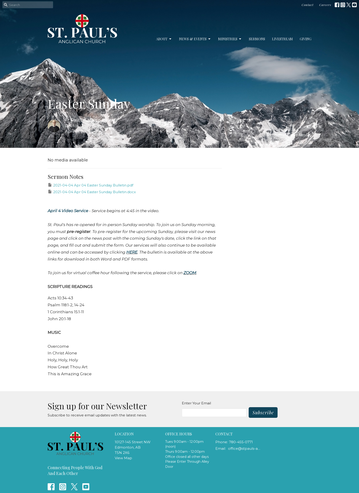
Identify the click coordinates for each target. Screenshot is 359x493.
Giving (305, 39)
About (164, 39)
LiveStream (282, 39)
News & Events (195, 39)
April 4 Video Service (68, 210)
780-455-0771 (241, 442)
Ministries (230, 39)
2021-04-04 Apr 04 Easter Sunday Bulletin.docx (92, 191)
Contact (307, 5)
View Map (123, 458)
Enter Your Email (196, 403)
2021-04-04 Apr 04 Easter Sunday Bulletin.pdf (90, 185)
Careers (325, 5)
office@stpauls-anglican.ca (244, 448)
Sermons (257, 39)
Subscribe (263, 412)
